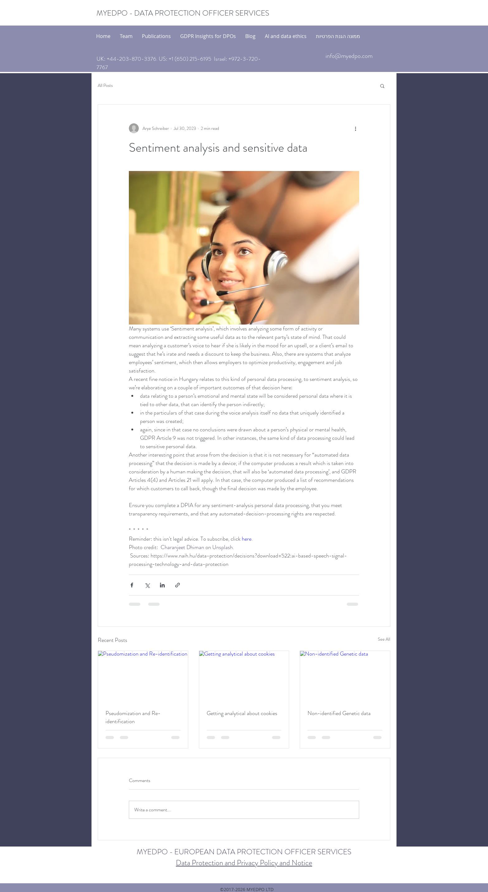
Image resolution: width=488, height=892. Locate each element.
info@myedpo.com (349, 55)
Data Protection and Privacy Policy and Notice (244, 862)
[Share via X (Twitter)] (147, 585)
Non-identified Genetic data (339, 713)
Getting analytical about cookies (242, 713)
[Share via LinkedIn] (162, 585)
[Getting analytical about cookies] (244, 676)
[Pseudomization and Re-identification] (143, 676)
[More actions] (355, 128)
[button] (382, 85)
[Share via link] (178, 585)
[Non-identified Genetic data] (345, 676)
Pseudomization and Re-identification (133, 717)
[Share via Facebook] (132, 585)
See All (384, 639)
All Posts (105, 85)
